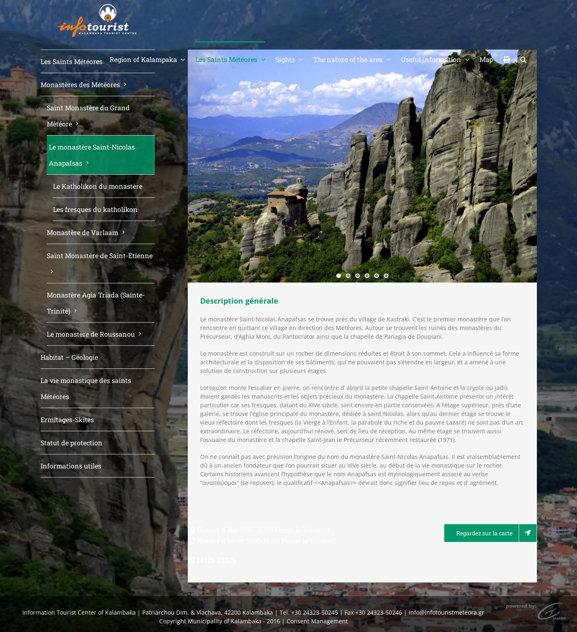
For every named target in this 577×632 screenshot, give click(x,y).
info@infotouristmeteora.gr (446, 612)
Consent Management (317, 621)
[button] (523, 58)
